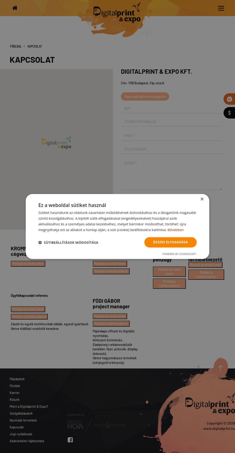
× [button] (202, 199)
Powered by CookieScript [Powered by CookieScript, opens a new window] (179, 254)
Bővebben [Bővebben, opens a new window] (176, 229)
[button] (68, 242)
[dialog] (117, 226)
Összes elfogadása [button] (170, 242)
